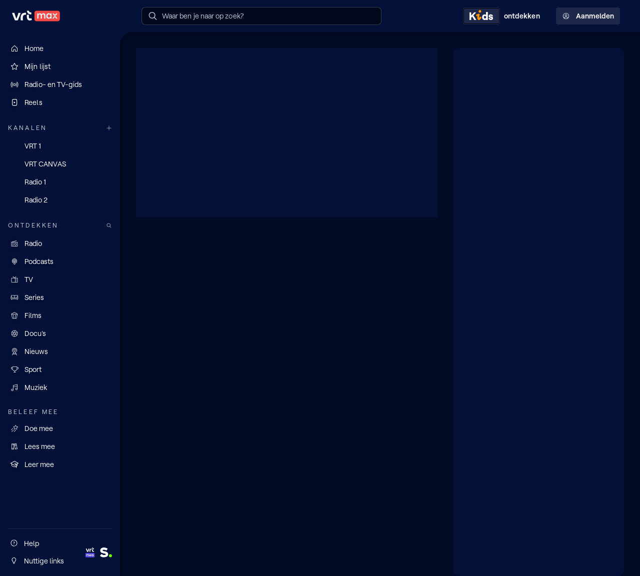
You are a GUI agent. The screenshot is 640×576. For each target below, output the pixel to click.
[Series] (60, 297)
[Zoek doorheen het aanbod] (109, 225)
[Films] (60, 315)
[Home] (60, 48)
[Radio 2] (60, 200)
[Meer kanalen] (109, 128)
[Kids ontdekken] (503, 16)
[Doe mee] (60, 428)
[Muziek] (60, 387)
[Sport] (60, 369)
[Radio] (60, 243)
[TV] (60, 279)
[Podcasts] (60, 261)
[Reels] (60, 102)
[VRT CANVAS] (60, 164)
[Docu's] (60, 333)
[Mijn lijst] (60, 66)
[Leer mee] (60, 464)
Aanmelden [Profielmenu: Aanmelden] (588, 16)
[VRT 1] (60, 146)
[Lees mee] (60, 446)
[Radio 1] (60, 182)
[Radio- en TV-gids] (60, 84)
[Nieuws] (60, 351)
